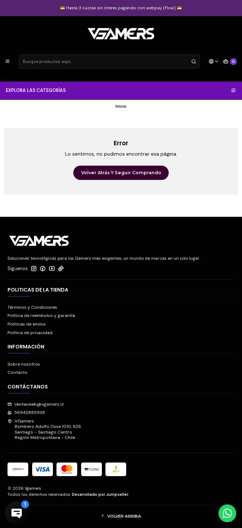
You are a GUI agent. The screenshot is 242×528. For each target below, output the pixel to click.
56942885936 (26, 412)
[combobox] (109, 61)
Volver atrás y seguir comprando (121, 172)
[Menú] (7, 62)
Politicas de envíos (27, 324)
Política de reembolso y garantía (41, 315)
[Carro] (230, 61)
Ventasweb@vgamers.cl (36, 404)
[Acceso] (213, 61)
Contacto (18, 372)
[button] (121, 516)
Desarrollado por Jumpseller (100, 494)
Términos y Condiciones (32, 307)
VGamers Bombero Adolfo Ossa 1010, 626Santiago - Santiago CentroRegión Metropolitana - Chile (44, 429)
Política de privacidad (30, 333)
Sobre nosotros (24, 364)
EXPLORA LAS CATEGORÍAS (121, 90)
